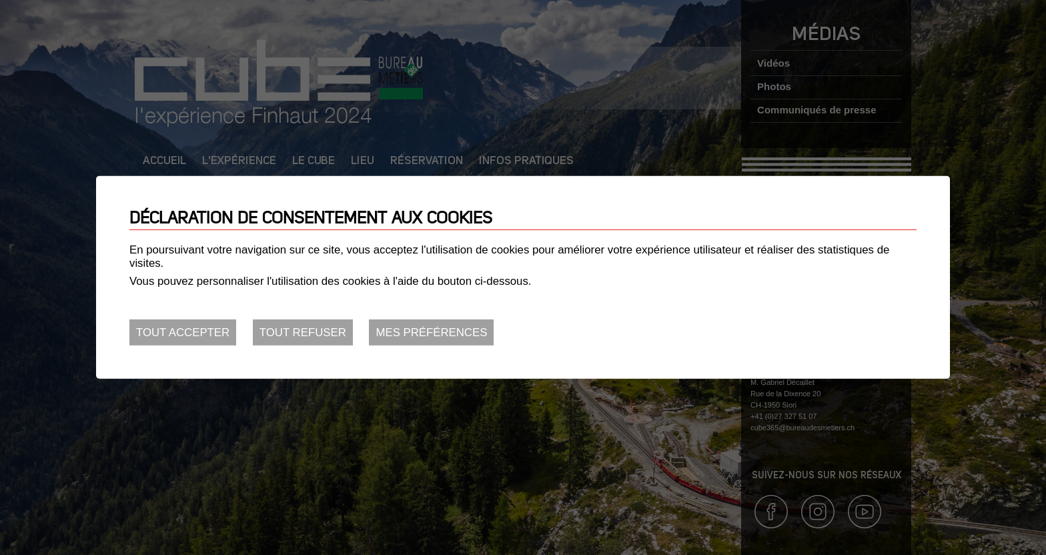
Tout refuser (302, 332)
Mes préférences (431, 332)
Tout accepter (182, 332)
